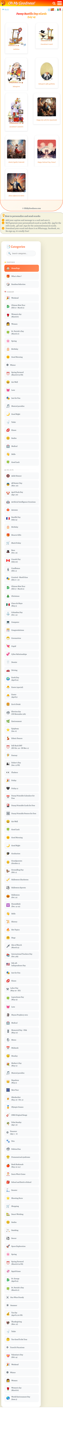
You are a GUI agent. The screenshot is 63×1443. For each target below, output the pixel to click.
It (62, 10)
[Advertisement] (31, 1424)
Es (56, 10)
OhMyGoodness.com (32, 208)
